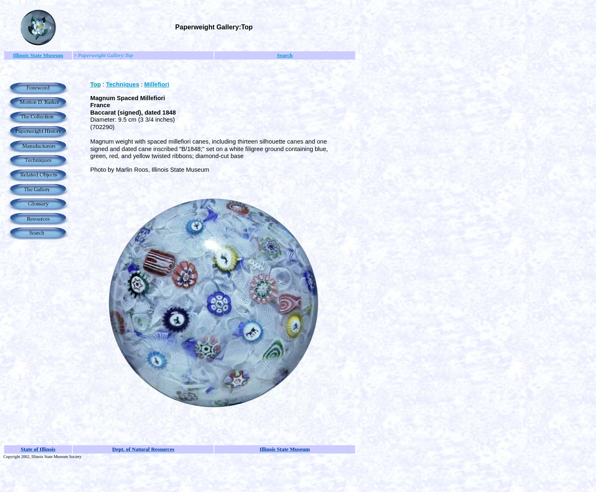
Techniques (122, 84)
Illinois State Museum (38, 55)
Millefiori (156, 84)
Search (285, 55)
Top (95, 84)
